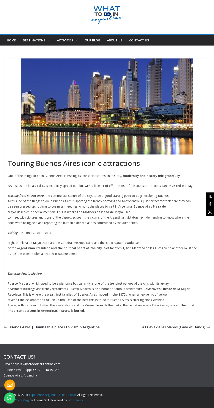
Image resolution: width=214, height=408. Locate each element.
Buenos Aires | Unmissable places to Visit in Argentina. (52, 327)
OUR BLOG (92, 40)
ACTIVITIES (65, 40)
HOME (11, 40)
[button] (47, 40)
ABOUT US (114, 40)
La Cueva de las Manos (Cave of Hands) (175, 327)
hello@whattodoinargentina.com (36, 364)
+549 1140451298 (47, 369)
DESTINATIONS (34, 40)
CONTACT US (139, 40)
